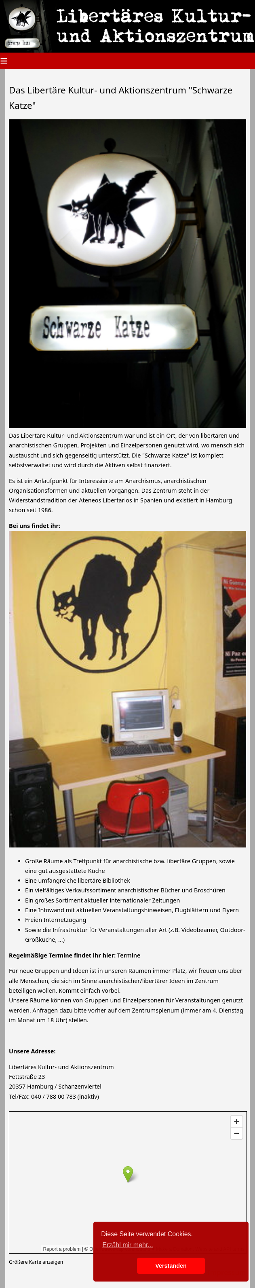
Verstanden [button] (171, 1266)
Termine (128, 955)
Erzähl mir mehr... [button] (127, 1244)
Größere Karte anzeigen (36, 1261)
